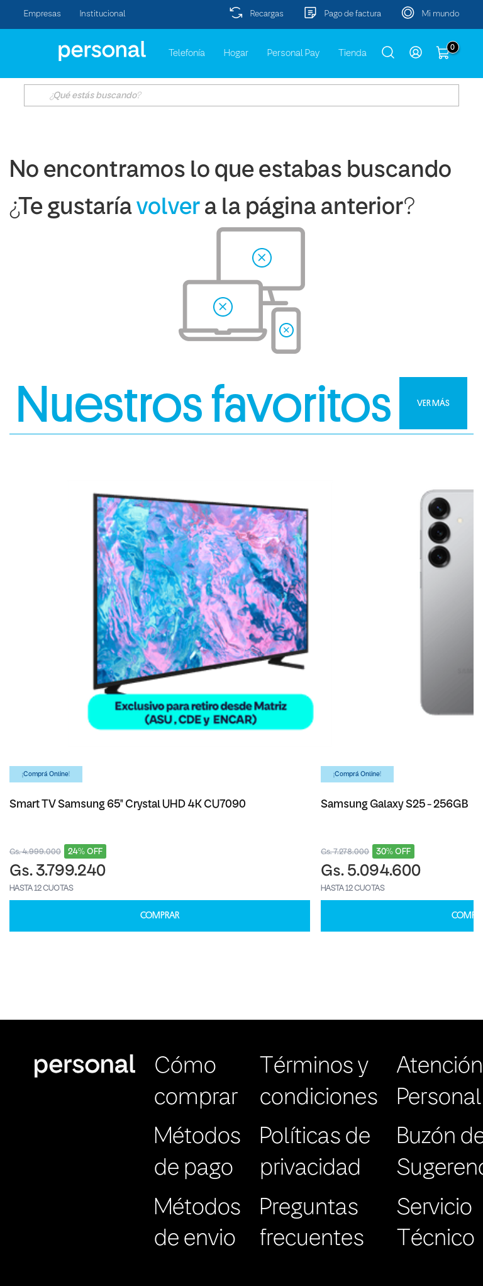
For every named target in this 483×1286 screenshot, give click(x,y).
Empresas (42, 14)
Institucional (103, 14)
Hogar (236, 53)
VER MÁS (433, 402)
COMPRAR (159, 915)
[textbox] (241, 95)
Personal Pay (293, 53)
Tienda (352, 53)
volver (168, 208)
